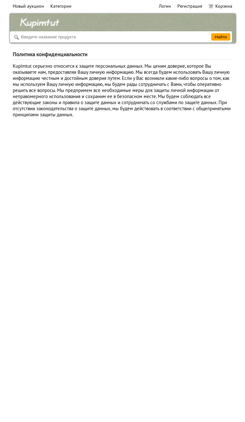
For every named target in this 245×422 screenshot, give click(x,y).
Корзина (220, 6)
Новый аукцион (28, 6)
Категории (60, 6)
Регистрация (189, 6)
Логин (165, 6)
